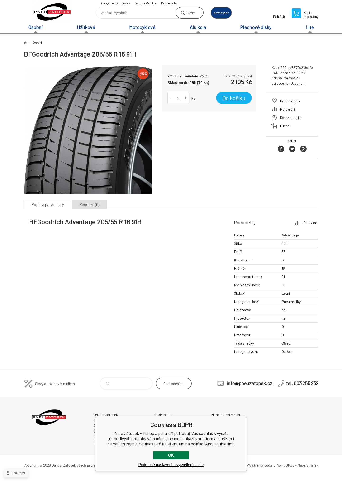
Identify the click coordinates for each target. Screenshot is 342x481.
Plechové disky (255, 27)
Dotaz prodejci (290, 117)
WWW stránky (253, 465)
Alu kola (198, 27)
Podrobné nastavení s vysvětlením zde (171, 465)
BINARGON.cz (283, 465)
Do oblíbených (290, 101)
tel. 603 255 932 (145, 3)
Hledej (191, 12)
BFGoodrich (295, 83)
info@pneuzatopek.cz (115, 3)
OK (171, 455)
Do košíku (234, 98)
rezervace (221, 13)
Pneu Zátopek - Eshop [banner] (52, 11)
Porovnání (287, 109)
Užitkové (86, 27)
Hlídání (285, 126)
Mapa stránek (307, 465)
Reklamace (162, 415)
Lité (310, 27)
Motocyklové (142, 27)
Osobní (35, 27)
